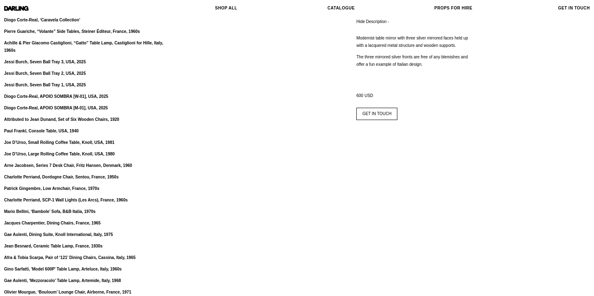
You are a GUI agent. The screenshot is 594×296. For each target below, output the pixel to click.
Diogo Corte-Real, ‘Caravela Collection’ (42, 20)
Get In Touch (574, 8)
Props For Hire (453, 8)
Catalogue (341, 8)
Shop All (226, 8)
